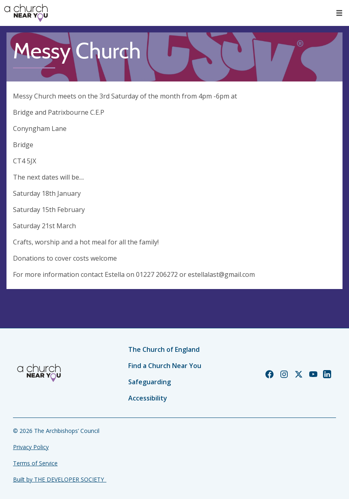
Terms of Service (35, 463)
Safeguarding (149, 381)
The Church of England (164, 349)
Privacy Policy (31, 447)
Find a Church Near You (164, 365)
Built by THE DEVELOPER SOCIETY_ (59, 479)
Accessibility (147, 398)
